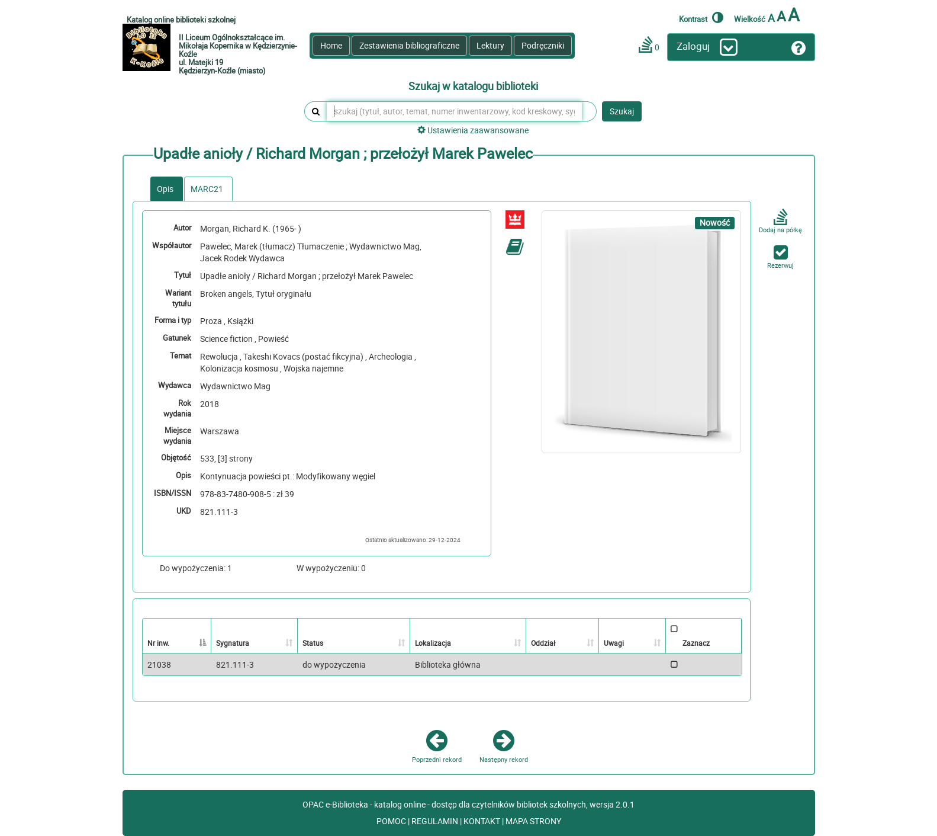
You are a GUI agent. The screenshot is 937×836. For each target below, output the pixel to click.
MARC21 (207, 188)
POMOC (392, 821)
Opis (165, 188)
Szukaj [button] (622, 111)
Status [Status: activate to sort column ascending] (312, 643)
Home (331, 45)
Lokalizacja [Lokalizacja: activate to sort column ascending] (433, 643)
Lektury (490, 45)
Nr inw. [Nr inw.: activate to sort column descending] (158, 643)
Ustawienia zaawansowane (473, 130)
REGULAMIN (435, 821)
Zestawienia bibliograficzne (409, 45)
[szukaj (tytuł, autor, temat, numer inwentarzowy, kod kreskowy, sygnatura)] (454, 111)
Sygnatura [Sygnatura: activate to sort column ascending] (232, 643)
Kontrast (701, 17)
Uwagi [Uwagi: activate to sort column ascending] (614, 643)
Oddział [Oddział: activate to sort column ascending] (543, 643)
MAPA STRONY (533, 821)
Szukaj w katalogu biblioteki (473, 86)
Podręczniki (542, 45)
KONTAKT (482, 821)
